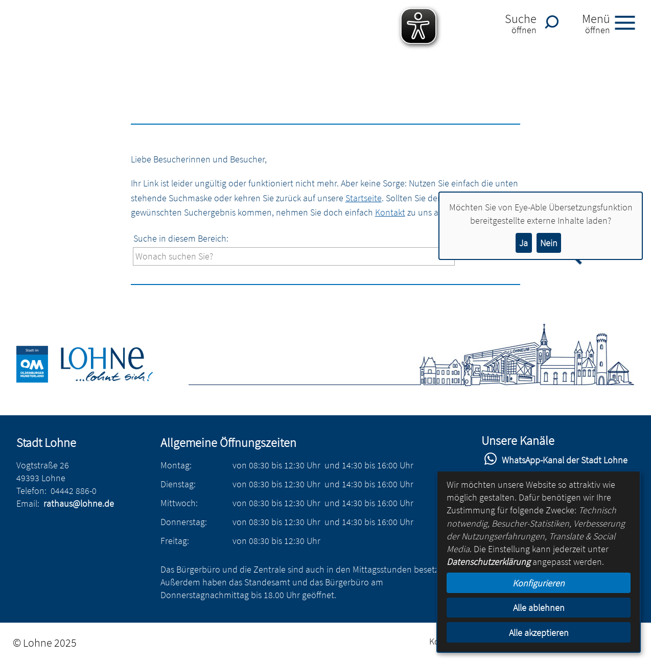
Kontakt (390, 212)
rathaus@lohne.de (78, 503)
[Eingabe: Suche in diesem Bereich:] (294, 256)
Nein (548, 243)
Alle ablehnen (539, 607)
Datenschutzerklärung (488, 561)
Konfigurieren (539, 583)
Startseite (363, 198)
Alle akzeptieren (539, 632)
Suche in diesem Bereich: (180, 238)
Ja (523, 243)
